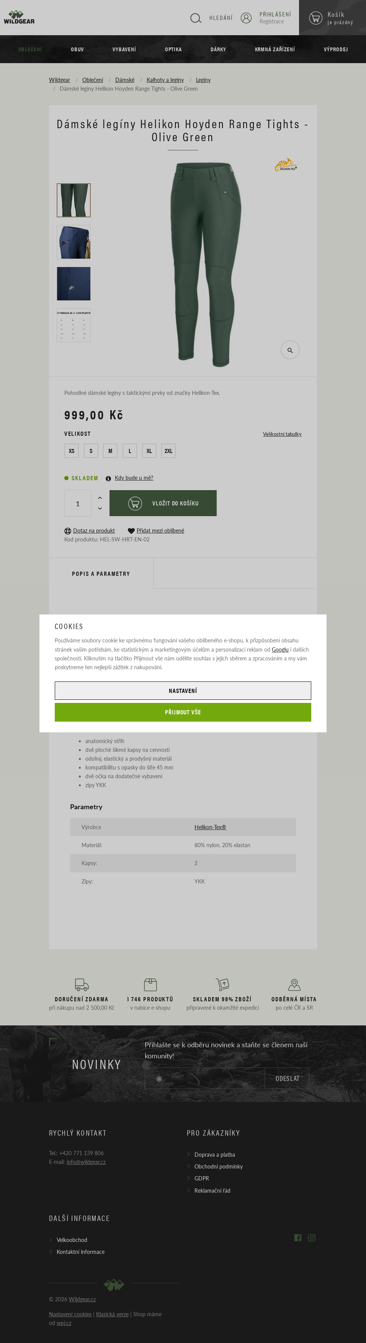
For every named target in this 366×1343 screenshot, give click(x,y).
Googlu (280, 649)
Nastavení (183, 690)
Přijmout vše (183, 711)
